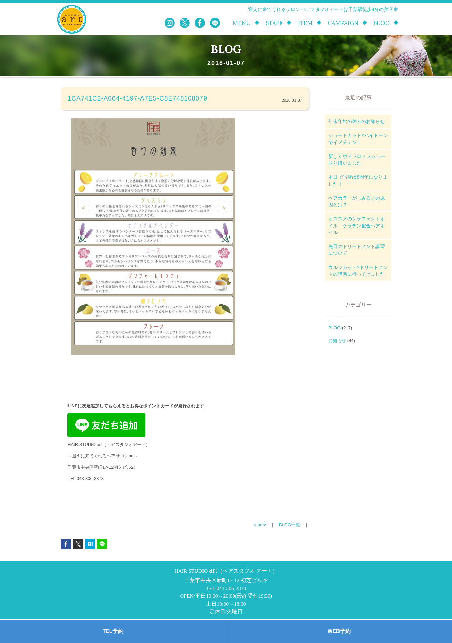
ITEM (305, 23)
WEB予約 (339, 631)
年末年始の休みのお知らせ (356, 121)
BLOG (381, 23)
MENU (242, 23)
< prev (260, 524)
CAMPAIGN (343, 23)
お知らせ (337, 340)
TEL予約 (113, 631)
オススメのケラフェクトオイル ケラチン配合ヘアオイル (356, 225)
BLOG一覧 (289, 524)
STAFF (274, 23)
